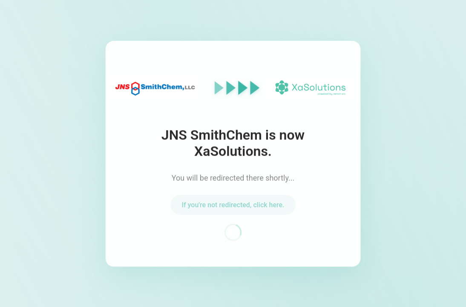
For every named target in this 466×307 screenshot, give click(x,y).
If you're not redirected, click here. (232, 207)
